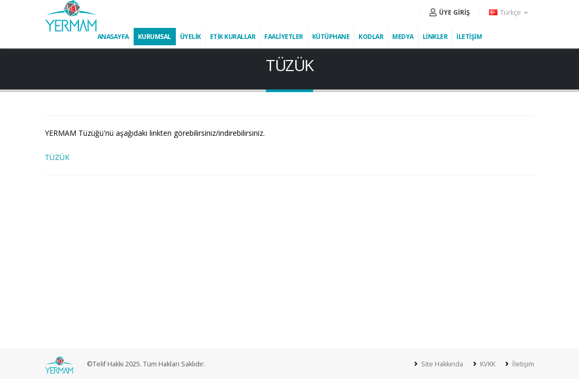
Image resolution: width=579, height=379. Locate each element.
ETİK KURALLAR (233, 36)
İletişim (522, 364)
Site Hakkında (441, 364)
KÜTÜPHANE (331, 36)
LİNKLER (435, 36)
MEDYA (403, 36)
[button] (509, 12)
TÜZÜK (57, 157)
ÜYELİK (190, 36)
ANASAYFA (113, 36)
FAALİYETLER (283, 36)
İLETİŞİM (469, 36)
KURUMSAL (154, 36)
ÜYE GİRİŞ (450, 12)
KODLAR (370, 36)
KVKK (486, 364)
